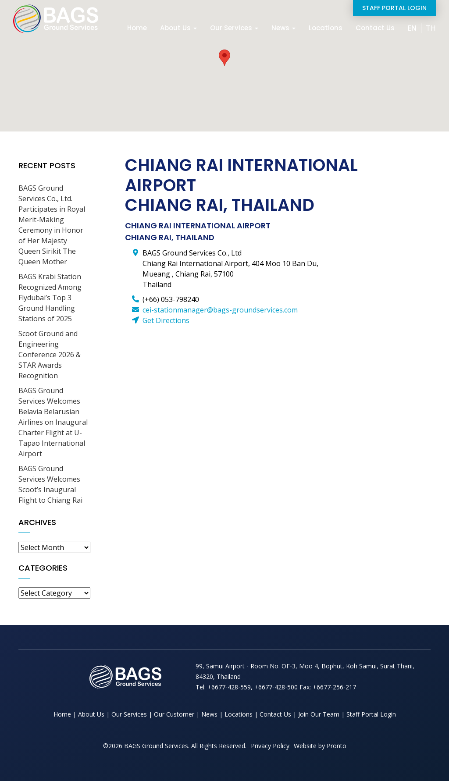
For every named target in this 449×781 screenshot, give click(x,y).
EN (412, 28)
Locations (325, 28)
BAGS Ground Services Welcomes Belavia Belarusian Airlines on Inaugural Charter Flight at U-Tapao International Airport (53, 422)
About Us (178, 28)
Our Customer (174, 714)
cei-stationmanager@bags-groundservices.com (220, 310)
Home (137, 28)
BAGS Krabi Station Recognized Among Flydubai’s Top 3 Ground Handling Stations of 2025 (50, 297)
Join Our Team (318, 714)
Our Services (234, 28)
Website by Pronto (320, 746)
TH (431, 28)
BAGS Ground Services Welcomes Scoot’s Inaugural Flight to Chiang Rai (50, 484)
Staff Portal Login (394, 8)
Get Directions (166, 320)
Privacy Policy (270, 746)
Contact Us (375, 28)
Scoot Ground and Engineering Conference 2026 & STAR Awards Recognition (49, 354)
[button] (224, 58)
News (283, 28)
